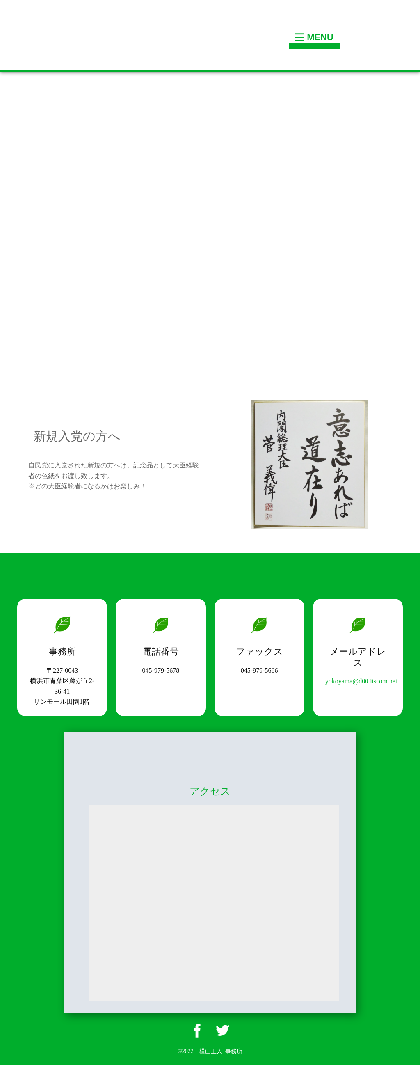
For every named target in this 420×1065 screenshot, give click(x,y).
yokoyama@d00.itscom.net (361, 681)
